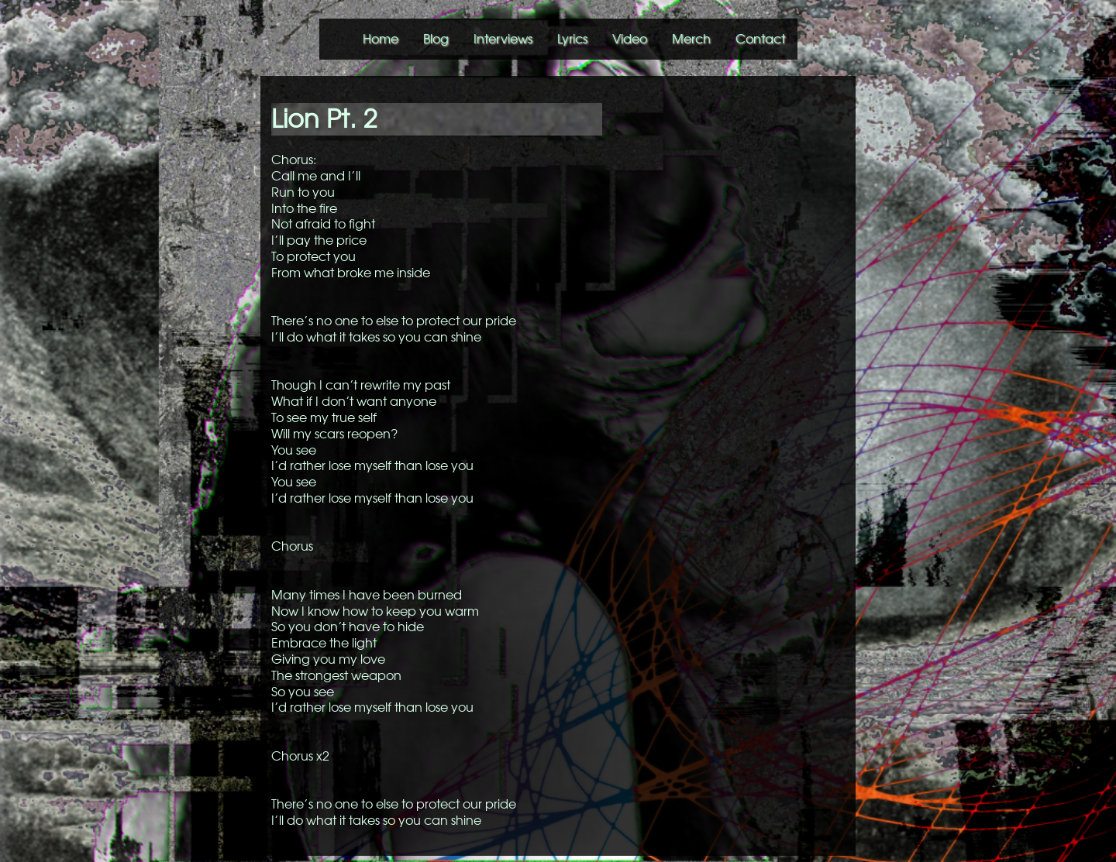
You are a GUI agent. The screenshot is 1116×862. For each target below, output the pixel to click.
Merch (691, 38)
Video (629, 38)
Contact (760, 38)
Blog (436, 38)
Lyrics (572, 38)
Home (380, 38)
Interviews (503, 38)
